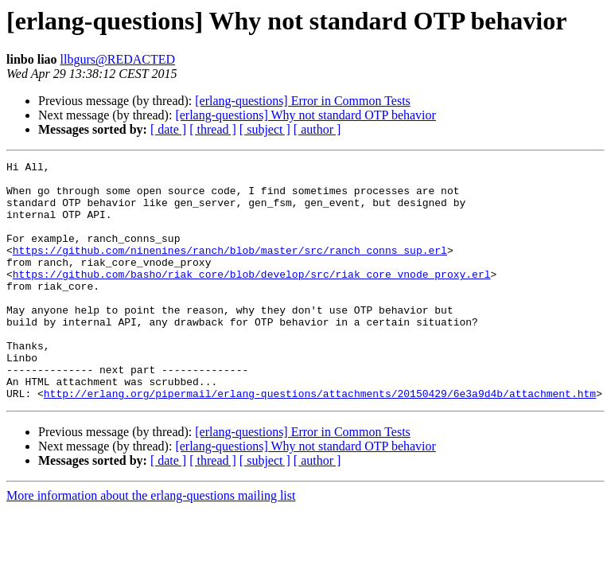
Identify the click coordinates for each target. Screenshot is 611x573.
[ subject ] (264, 129)
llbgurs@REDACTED (118, 59)
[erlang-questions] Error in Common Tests (303, 100)
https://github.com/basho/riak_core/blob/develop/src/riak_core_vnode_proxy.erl (252, 297)
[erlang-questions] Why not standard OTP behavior (305, 115)
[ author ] (317, 129)
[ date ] (168, 129)
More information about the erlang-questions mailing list (150, 543)
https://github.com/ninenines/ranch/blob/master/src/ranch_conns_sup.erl (230, 269)
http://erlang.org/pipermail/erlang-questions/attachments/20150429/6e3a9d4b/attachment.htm (320, 441)
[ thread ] (212, 129)
